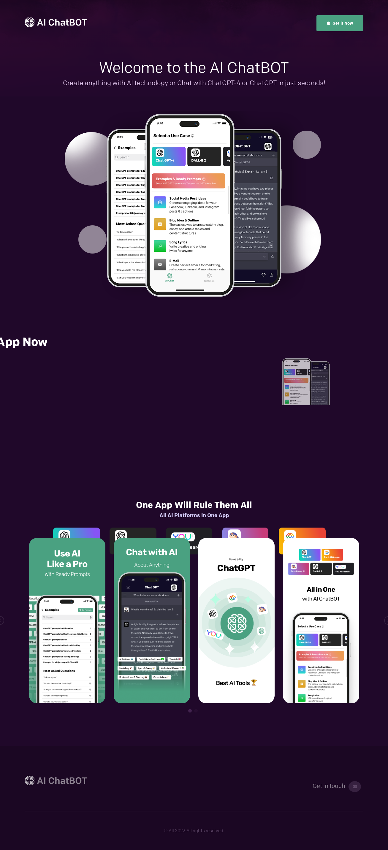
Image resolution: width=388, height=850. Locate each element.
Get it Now (340, 23)
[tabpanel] (67, 620)
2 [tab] (196, 711)
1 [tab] (190, 711)
